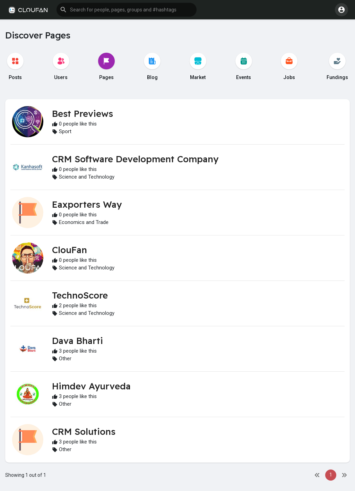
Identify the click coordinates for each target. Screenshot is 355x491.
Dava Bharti (77, 340)
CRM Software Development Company (135, 159)
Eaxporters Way (87, 204)
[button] (127, 10)
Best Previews (82, 113)
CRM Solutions (83, 431)
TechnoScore (80, 295)
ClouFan (69, 250)
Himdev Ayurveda (91, 386)
